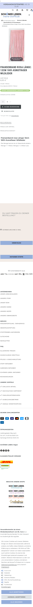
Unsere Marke (5, 307)
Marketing (7, 575)
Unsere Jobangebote (8, 315)
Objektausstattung (7, 328)
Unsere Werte (5, 311)
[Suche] (13, 10)
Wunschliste (8, 111)
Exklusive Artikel (9, 386)
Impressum (5, 567)
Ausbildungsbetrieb (10, 399)
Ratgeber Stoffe (16, 257)
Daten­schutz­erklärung (9, 564)
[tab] (5, 123)
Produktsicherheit (7, 131)
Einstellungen (6, 587)
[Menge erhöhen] (7, 102)
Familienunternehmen (11, 395)
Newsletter (5, 341)
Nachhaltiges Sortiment (12, 391)
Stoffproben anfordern (10, 332)
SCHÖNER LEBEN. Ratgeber (10, 372)
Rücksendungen (6, 376)
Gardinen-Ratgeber (8, 368)
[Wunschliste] (27, 10)
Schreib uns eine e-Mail (12, 230)
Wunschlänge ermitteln (10, 355)
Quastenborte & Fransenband (11, 22)
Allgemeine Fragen (7, 351)
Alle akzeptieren (16, 592)
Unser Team (4, 302)
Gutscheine (4, 336)
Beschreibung (5, 122)
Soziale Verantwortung (12, 404)
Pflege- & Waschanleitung (10, 359)
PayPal (6, 582)
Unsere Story (5, 298)
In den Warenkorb (10, 107)
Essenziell (7, 570)
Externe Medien (9, 577)
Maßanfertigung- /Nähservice (12, 323)
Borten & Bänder (22, 20)
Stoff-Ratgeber (6, 363)
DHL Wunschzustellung (12, 580)
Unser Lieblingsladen (8, 294)
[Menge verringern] (10, 102)
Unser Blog (16, 243)
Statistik (7, 573)
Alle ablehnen (16, 602)
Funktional (8, 584)
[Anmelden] (17, 10)
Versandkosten (15, 115)
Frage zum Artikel (7, 126)
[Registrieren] (22, 10)
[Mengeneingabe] (2, 102)
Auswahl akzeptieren (16, 597)
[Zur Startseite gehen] (8, 20)
